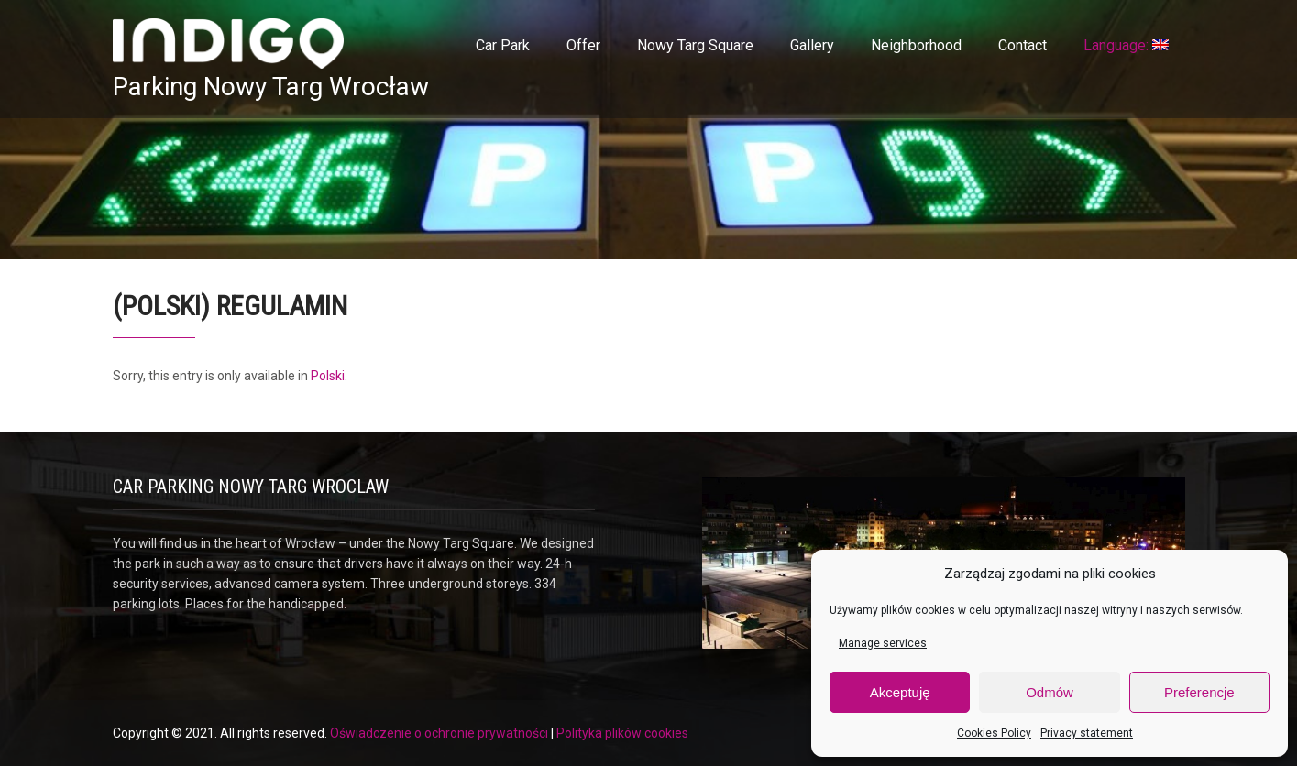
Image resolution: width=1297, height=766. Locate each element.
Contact (1022, 45)
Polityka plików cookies (622, 733)
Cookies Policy (994, 733)
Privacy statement (1086, 733)
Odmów (1049, 692)
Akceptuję (900, 692)
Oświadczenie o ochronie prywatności (439, 733)
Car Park (503, 45)
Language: (1126, 45)
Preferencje (1199, 692)
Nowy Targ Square (695, 45)
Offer (583, 45)
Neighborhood (916, 45)
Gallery (812, 45)
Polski (328, 375)
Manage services (883, 643)
